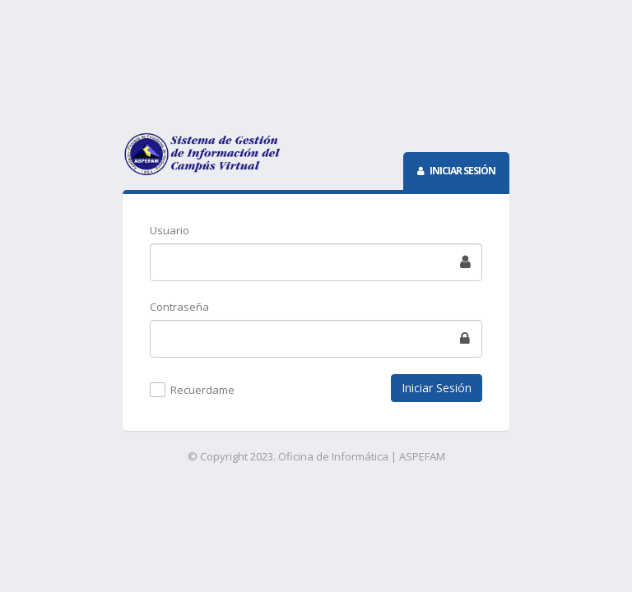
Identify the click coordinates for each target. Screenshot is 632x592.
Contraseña (179, 306)
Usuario (169, 230)
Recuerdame (202, 390)
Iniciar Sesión (437, 387)
